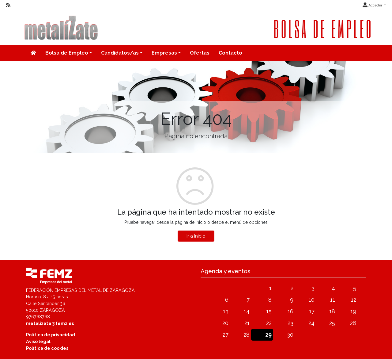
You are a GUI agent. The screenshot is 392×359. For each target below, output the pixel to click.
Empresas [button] (164, 53)
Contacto (230, 53)
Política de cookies (47, 348)
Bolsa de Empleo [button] (66, 53)
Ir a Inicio (196, 236)
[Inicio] (33, 53)
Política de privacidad (50, 334)
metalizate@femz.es (50, 323)
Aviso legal (38, 341)
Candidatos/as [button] (120, 53)
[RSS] (8, 5)
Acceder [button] (373, 5)
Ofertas (199, 53)
